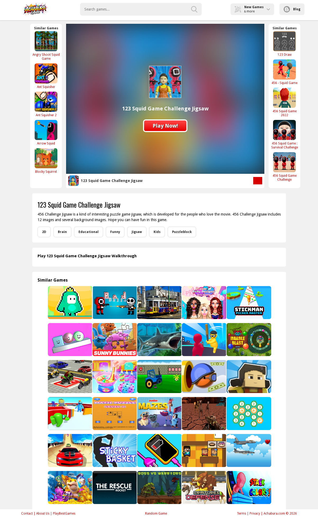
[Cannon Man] (203, 377)
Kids (157, 232)
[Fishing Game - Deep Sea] (69, 487)
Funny (115, 232)
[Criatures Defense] (203, 487)
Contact (27, 513)
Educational (89, 232)
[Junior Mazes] (159, 413)
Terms (241, 513)
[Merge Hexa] (248, 413)
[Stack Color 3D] (248, 487)
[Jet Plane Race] (248, 450)
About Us (42, 513)
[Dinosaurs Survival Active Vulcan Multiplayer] (203, 413)
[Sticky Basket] (114, 450)
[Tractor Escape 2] (159, 377)
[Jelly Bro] (69, 303)
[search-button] (194, 9)
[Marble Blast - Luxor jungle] (248, 340)
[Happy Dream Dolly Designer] (203, 303)
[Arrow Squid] (46, 132)
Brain (62, 232)
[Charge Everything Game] (159, 450)
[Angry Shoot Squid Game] (46, 46)
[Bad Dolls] (114, 303)
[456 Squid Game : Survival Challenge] (284, 134)
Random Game (156, 513)
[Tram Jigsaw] (159, 303)
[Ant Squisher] (46, 76)
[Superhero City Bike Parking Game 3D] (69, 377)
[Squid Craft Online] (248, 377)
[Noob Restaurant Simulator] (203, 450)
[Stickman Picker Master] (248, 303)
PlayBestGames (64, 513)
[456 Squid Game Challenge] (284, 167)
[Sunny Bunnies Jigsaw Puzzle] (114, 340)
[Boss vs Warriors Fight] (159, 487)
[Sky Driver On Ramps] (69, 450)
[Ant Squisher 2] (46, 104)
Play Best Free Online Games (35, 9)
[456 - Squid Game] (284, 72)
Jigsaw (137, 232)
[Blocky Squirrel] (46, 161)
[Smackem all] (203, 340)
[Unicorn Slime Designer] (114, 377)
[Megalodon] (159, 340)
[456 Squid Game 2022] (284, 102)
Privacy (255, 513)
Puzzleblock (182, 232)
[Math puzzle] (114, 413)
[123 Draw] (284, 44)
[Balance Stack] (69, 340)
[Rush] (114, 487)
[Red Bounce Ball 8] (69, 413)
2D (44, 232)
